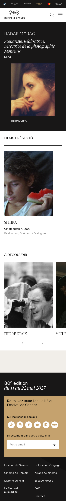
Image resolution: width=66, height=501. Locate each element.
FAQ (37, 488)
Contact (39, 496)
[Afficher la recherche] (52, 14)
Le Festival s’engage (47, 465)
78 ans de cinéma (45, 473)
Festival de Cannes (16, 465)
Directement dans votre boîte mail (29, 435)
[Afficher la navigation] (60, 14)
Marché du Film (14, 480)
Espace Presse (43, 480)
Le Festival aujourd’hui (11, 490)
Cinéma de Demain (16, 473)
